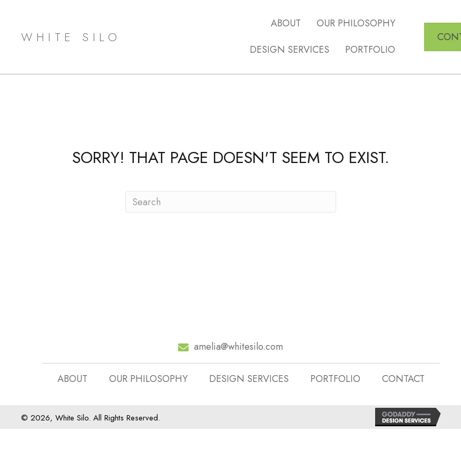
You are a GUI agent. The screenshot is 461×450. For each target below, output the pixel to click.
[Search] (230, 202)
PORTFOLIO (335, 379)
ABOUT (72, 379)
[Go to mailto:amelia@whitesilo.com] (230, 347)
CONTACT (403, 379)
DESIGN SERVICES (249, 379)
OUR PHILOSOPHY (148, 379)
